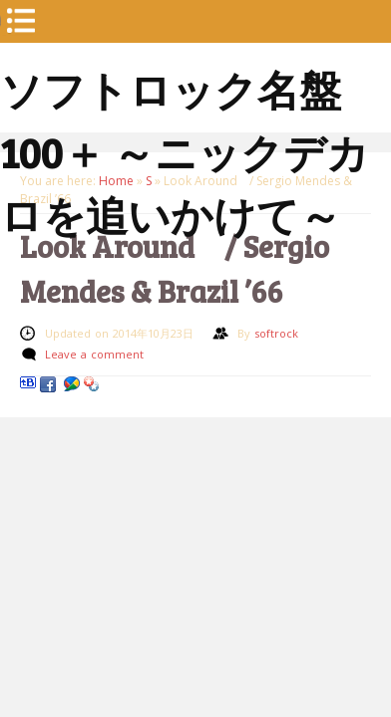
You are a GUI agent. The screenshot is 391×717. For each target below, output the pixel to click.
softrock (276, 333)
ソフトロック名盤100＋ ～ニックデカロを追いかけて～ (184, 89)
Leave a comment (94, 354)
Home (116, 180)
